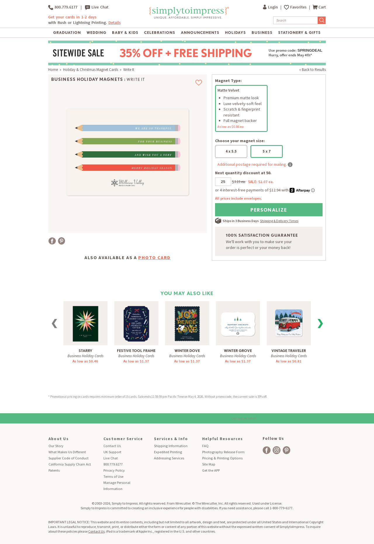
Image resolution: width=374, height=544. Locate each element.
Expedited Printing (168, 452)
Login (271, 7)
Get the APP (211, 470)
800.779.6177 (62, 7)
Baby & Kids (125, 32)
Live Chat (96, 7)
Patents (54, 470)
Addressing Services (169, 458)
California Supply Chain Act (70, 464)
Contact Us (112, 446)
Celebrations (159, 32)
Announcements (200, 32)
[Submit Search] (322, 20)
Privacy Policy (114, 470)
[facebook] (267, 450)
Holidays (235, 32)
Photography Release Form (223, 452)
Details (114, 22)
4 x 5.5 (231, 151)
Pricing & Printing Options (222, 458)
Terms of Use (113, 476)
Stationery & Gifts (299, 32)
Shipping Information (171, 446)
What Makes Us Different (67, 452)
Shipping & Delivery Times (279, 221)
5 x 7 (267, 151)
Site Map (208, 464)
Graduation (67, 32)
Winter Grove (238, 350)
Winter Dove (187, 350)
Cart (319, 7)
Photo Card (154, 257)
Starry (85, 350)
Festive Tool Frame (136, 350)
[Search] (295, 20)
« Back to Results (312, 69)
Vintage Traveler (288, 350)
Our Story (56, 446)
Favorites (298, 7)
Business (262, 32)
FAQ (205, 446)
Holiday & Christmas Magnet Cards (90, 69)
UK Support (112, 452)
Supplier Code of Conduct (69, 458)
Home (53, 69)
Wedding (96, 32)
